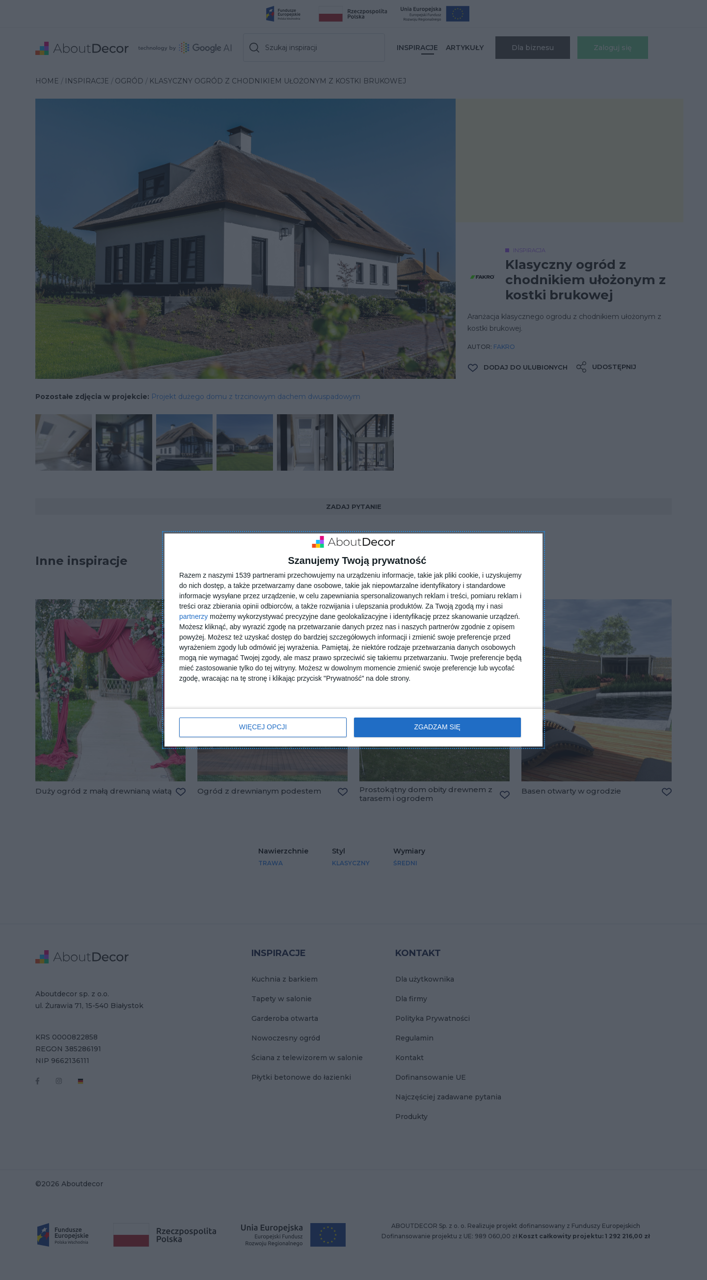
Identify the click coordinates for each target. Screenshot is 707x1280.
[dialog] (353, 640)
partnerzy (193, 616)
